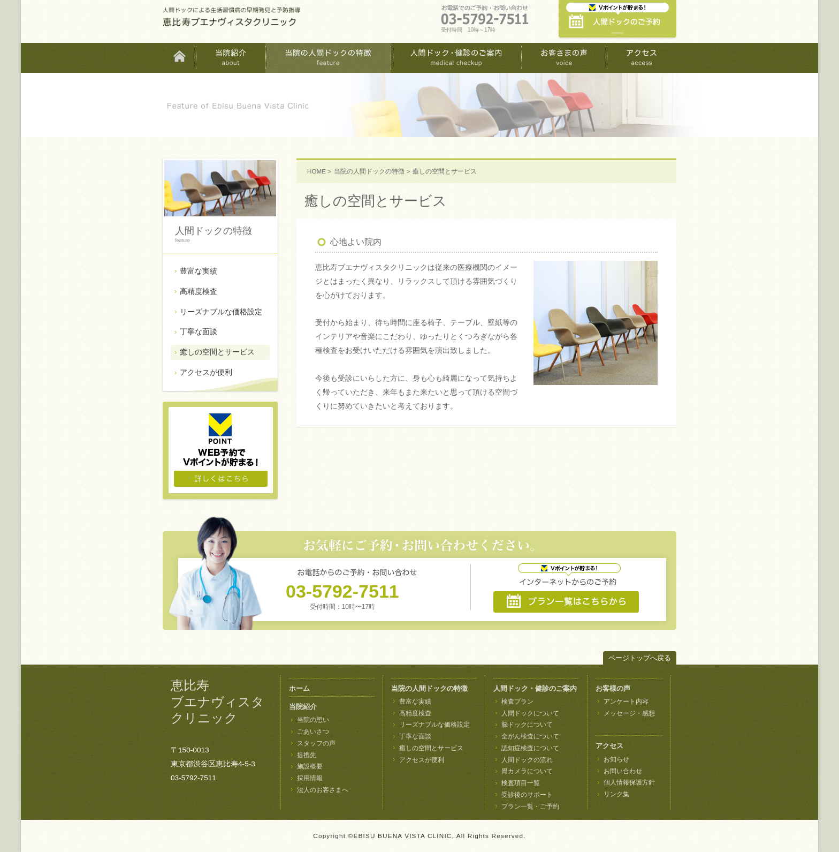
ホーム (299, 688)
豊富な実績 (198, 271)
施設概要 (310, 766)
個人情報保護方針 (629, 782)
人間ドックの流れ (527, 760)
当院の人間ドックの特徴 (369, 171)
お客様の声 (613, 688)
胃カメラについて (527, 771)
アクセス (609, 746)
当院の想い (313, 719)
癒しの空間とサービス (217, 352)
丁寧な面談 (198, 331)
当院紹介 (303, 707)
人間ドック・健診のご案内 (535, 688)
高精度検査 (198, 291)
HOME (316, 171)
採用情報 (310, 778)
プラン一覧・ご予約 (530, 806)
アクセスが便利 (206, 372)
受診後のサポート (527, 794)
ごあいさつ (313, 731)
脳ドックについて (527, 724)
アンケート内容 (626, 701)
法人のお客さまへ (322, 790)
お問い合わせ (623, 771)
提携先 (306, 755)
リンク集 (616, 794)
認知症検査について (530, 748)
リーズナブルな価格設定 (221, 311)
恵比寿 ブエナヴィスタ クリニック (217, 702)
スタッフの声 (316, 743)
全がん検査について (530, 736)
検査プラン (517, 701)
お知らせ (616, 759)
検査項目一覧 (520, 783)
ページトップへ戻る (639, 658)
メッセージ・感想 (629, 713)
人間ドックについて (530, 713)
